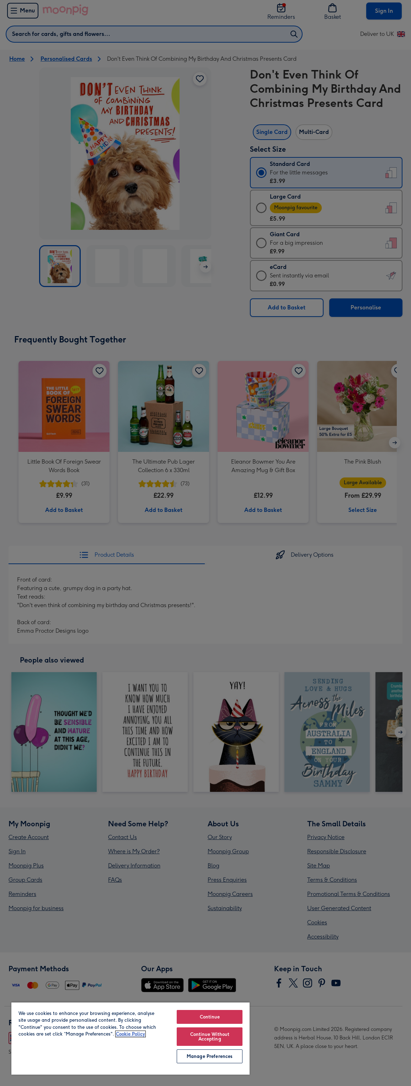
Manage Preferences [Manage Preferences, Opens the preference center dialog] (210, 1056)
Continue (210, 1017)
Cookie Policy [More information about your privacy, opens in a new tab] (130, 1034)
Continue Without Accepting (209, 1037)
